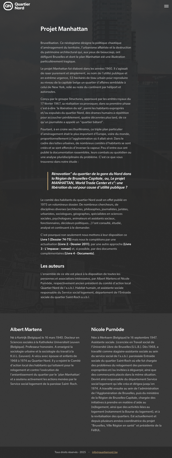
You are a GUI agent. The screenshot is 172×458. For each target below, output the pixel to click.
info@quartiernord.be (105, 452)
